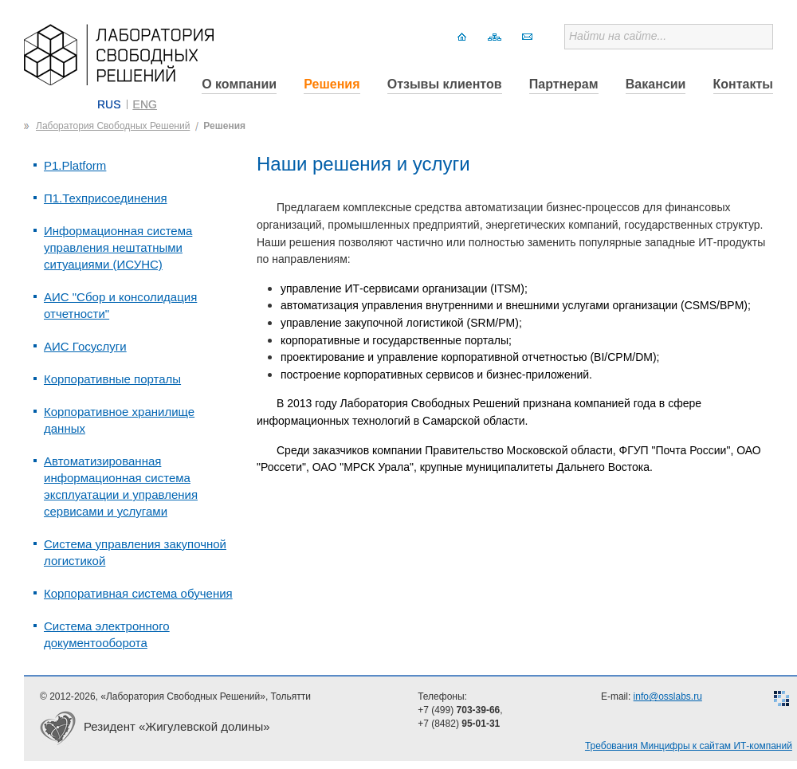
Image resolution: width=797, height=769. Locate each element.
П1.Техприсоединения (105, 198)
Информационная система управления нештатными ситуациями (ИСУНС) (118, 247)
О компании (239, 84)
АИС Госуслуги (85, 346)
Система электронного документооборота (107, 634)
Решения (331, 84)
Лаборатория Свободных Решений (113, 125)
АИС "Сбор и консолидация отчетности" (120, 305)
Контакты (743, 84)
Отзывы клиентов (444, 84)
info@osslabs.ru (668, 696)
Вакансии (656, 84)
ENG (145, 104)
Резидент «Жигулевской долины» (177, 726)
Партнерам (564, 84)
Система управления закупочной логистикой (135, 552)
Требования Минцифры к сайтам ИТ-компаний (688, 745)
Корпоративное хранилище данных (119, 420)
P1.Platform (75, 165)
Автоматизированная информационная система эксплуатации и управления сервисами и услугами (121, 486)
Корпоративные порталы (112, 379)
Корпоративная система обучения (138, 593)
